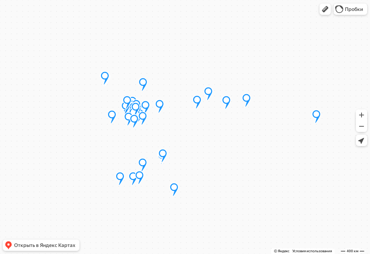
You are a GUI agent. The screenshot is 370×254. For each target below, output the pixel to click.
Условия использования (312, 251)
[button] (325, 9)
